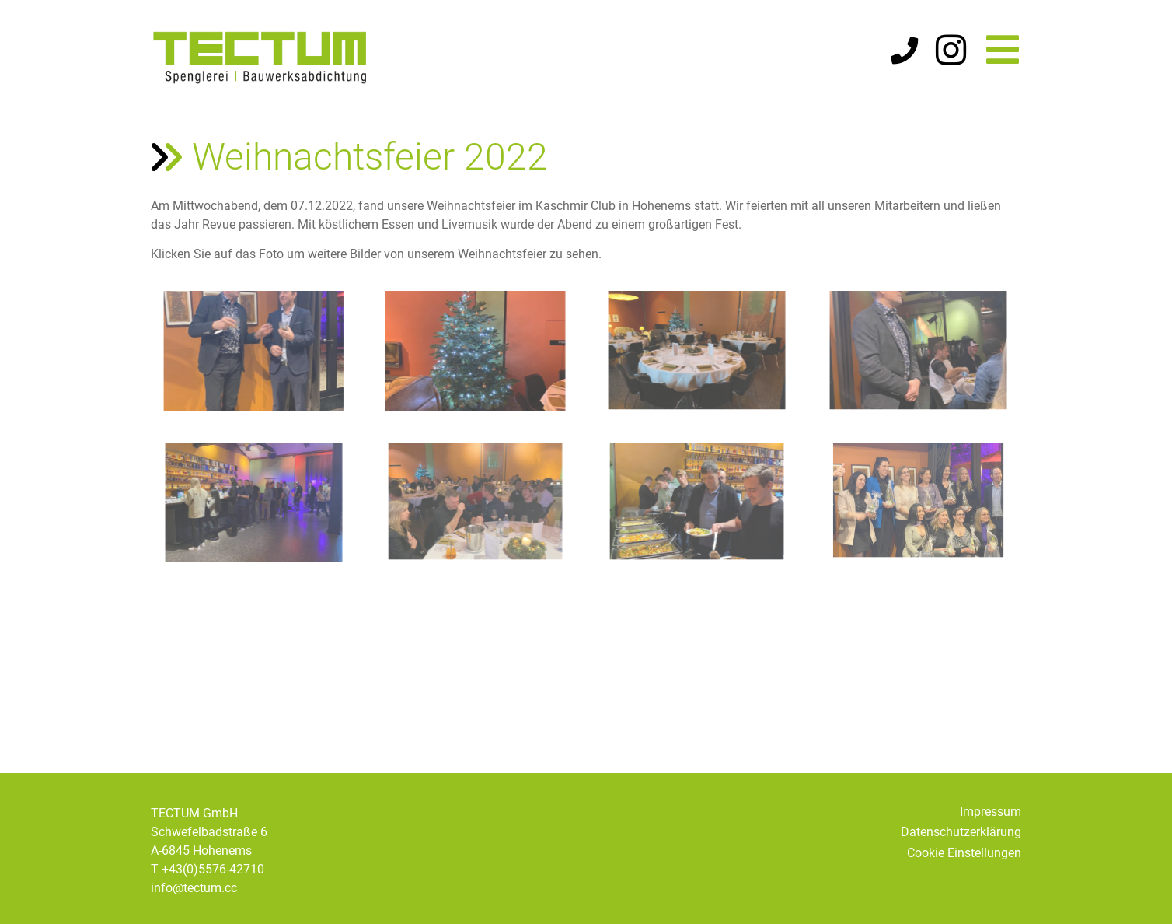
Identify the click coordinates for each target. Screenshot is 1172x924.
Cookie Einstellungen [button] (964, 852)
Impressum (990, 811)
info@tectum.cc (194, 887)
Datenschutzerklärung (961, 831)
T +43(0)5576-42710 (207, 869)
